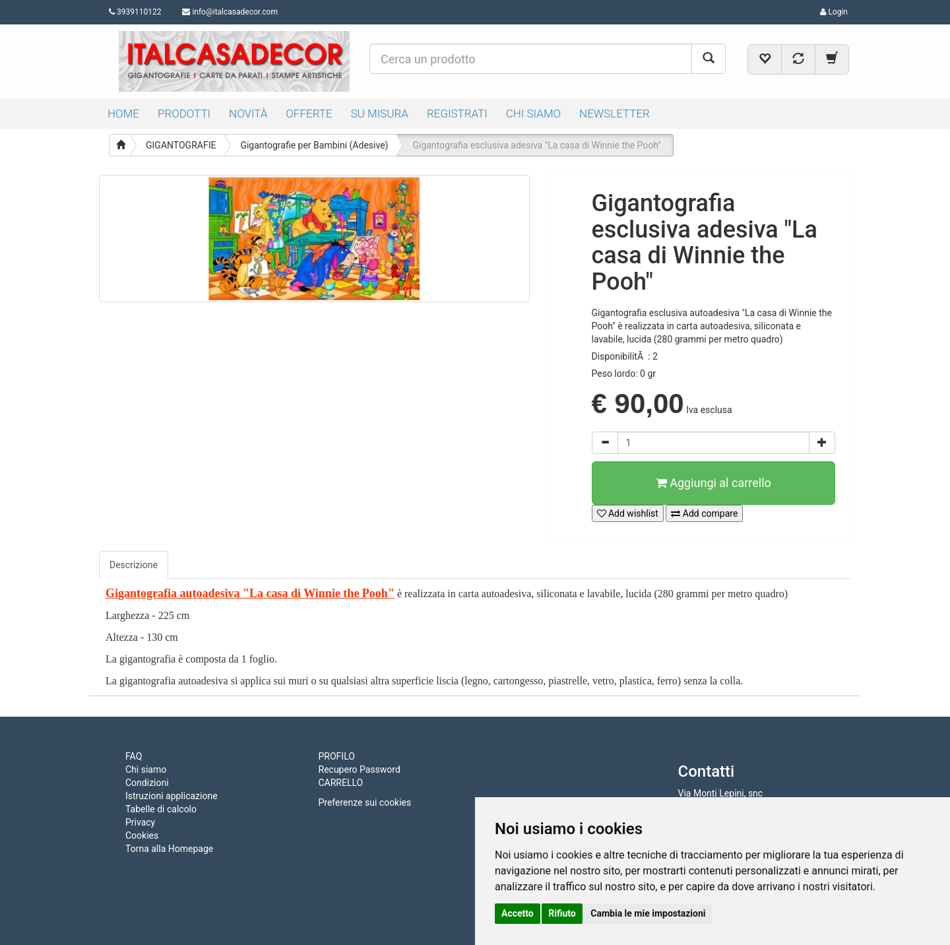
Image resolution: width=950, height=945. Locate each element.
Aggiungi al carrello (713, 483)
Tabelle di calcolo (161, 809)
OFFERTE (309, 113)
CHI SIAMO (533, 113)
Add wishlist (627, 513)
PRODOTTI (184, 113)
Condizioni (147, 782)
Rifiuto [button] (562, 913)
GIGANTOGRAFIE (181, 145)
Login (834, 11)
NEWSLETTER (614, 113)
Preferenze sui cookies (365, 802)
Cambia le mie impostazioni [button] (647, 913)
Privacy (140, 822)
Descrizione (134, 565)
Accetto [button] (517, 913)
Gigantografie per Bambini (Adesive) (314, 145)
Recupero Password (359, 769)
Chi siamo (145, 769)
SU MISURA (379, 113)
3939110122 (135, 11)
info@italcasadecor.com (235, 11)
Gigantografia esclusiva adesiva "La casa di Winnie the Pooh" (536, 145)
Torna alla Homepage (169, 848)
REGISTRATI (457, 113)
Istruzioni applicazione (171, 796)
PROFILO (337, 756)
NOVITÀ (248, 113)
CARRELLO (341, 782)
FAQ (133, 756)
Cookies (141, 835)
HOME (123, 113)
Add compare (704, 513)
